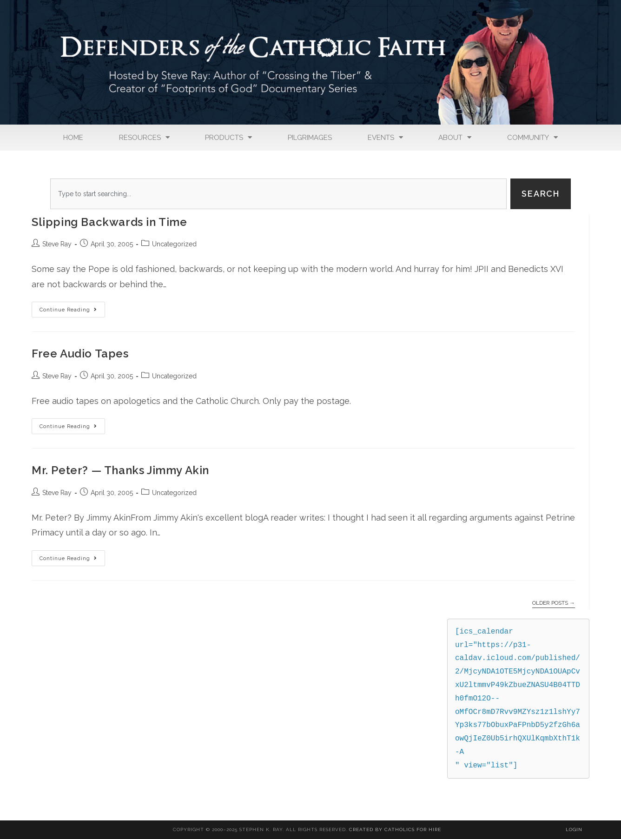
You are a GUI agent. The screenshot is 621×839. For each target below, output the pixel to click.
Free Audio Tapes (80, 353)
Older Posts (553, 603)
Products (228, 137)
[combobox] (278, 193)
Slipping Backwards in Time (109, 222)
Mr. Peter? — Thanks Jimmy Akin (120, 470)
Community (532, 137)
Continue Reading (72, 307)
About (454, 137)
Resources (144, 137)
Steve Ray (57, 244)
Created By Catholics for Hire (395, 829)
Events (385, 137)
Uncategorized (174, 244)
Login (574, 829)
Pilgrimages (310, 137)
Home (73, 137)
